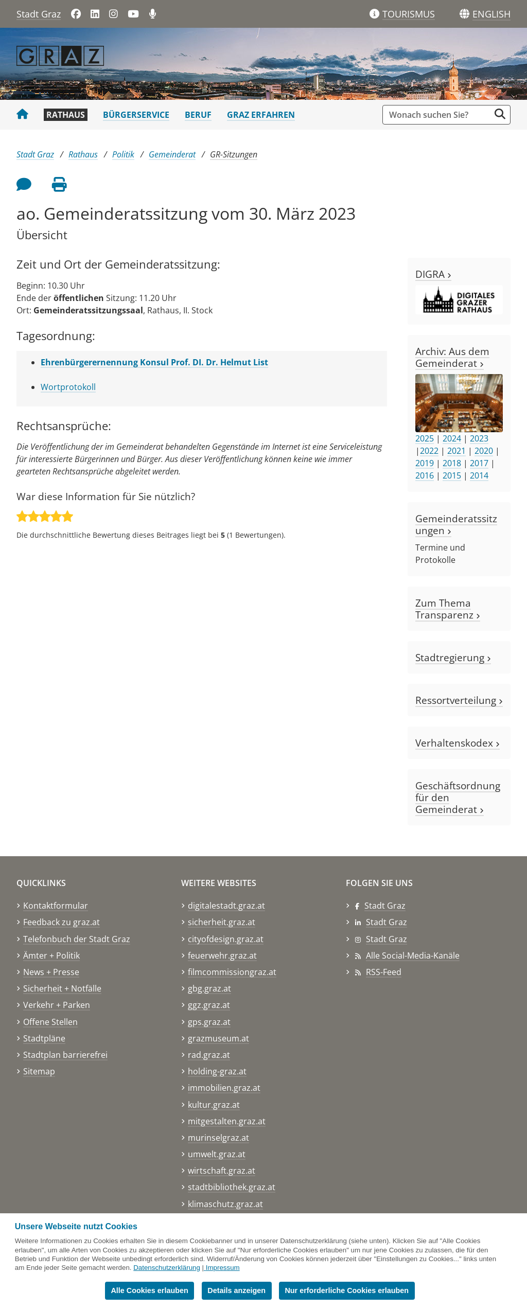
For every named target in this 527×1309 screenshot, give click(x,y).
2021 (456, 450)
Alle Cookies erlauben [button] (149, 1290)
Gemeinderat (172, 154)
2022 (429, 450)
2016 (424, 475)
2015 (452, 475)
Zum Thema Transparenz (447, 609)
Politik (123, 154)
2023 (479, 438)
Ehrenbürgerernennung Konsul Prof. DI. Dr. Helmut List (154, 362)
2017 (479, 463)
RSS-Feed (383, 972)
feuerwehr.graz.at (222, 955)
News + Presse (51, 972)
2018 (452, 463)
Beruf (198, 114)
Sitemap (39, 1071)
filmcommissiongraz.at (232, 972)
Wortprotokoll (68, 387)
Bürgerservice (136, 114)
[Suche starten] (500, 114)
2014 (479, 475)
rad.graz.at (209, 1054)
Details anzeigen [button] (236, 1290)
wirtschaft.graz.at (221, 1170)
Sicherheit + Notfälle (62, 988)
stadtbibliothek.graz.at (231, 1187)
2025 (424, 438)
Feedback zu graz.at (61, 922)
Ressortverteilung (459, 700)
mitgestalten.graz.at (227, 1121)
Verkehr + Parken (56, 1005)
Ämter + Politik (51, 955)
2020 (484, 450)
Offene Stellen (50, 1022)
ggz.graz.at (209, 1005)
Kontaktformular (55, 905)
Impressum (223, 1267)
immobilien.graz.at (224, 1087)
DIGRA (433, 274)
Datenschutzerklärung (166, 1267)
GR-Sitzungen (233, 154)
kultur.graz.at (214, 1104)
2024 (452, 438)
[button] (491, 14)
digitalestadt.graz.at (226, 905)
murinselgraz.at (218, 1137)
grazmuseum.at (218, 1038)
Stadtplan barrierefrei (65, 1054)
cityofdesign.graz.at (226, 939)
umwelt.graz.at (216, 1154)
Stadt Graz (38, 14)
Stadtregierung (453, 657)
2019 (424, 463)
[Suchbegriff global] (439, 114)
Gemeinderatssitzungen (456, 524)
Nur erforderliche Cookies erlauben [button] (347, 1290)
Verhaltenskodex (457, 743)
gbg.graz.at (209, 988)
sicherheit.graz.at (221, 922)
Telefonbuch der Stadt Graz (76, 939)
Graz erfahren (261, 114)
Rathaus (65, 114)
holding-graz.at (217, 1071)
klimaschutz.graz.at (225, 1204)
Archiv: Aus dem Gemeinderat (452, 357)
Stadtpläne (44, 1038)
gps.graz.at (209, 1022)
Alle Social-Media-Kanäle (413, 955)
